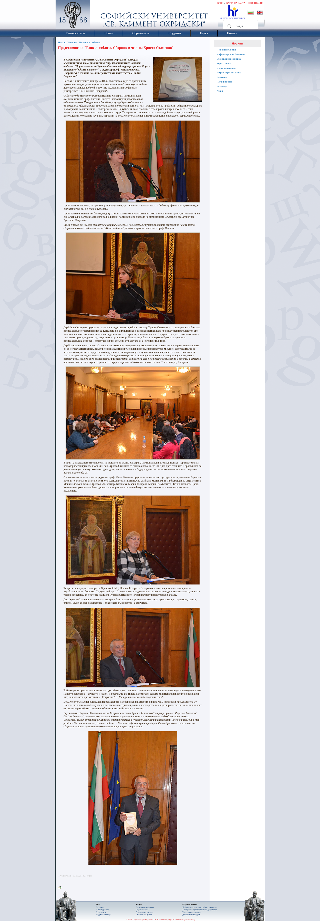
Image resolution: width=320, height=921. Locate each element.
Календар (221, 86)
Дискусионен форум (191, 914)
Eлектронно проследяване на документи (199, 910)
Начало (62, 42)
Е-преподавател (102, 910)
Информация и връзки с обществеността (199, 907)
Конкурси (222, 77)
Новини (72, 42)
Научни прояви (224, 81)
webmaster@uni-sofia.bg (185, 919)
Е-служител (101, 912)
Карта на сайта (235, 3)
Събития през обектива (229, 58)
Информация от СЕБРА (229, 72)
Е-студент (100, 907)
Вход (220, 3)
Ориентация (255, 3)
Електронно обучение (145, 907)
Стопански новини (226, 68)
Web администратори (191, 912)
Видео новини (224, 63)
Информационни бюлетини (231, 54)
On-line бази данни (144, 914)
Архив (220, 90)
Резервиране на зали (144, 912)
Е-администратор (103, 914)
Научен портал (142, 910)
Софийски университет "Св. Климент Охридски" (98, 15)
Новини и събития (89, 42)
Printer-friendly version (61, 888)
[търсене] (240, 26)
